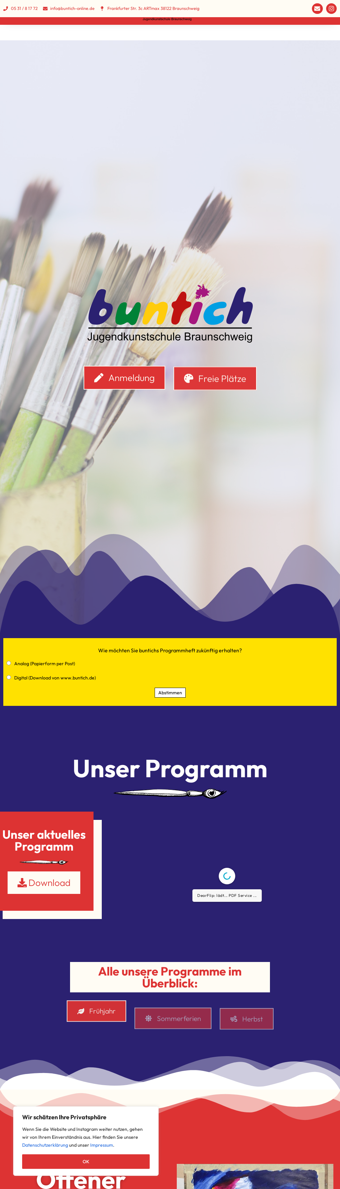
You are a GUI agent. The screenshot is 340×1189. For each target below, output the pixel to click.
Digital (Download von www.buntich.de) (55, 680)
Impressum (101, 1145)
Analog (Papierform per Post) (44, 666)
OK (86, 1162)
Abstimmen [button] (170, 695)
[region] (86, 1141)
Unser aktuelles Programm (44, 842)
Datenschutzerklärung (45, 1145)
